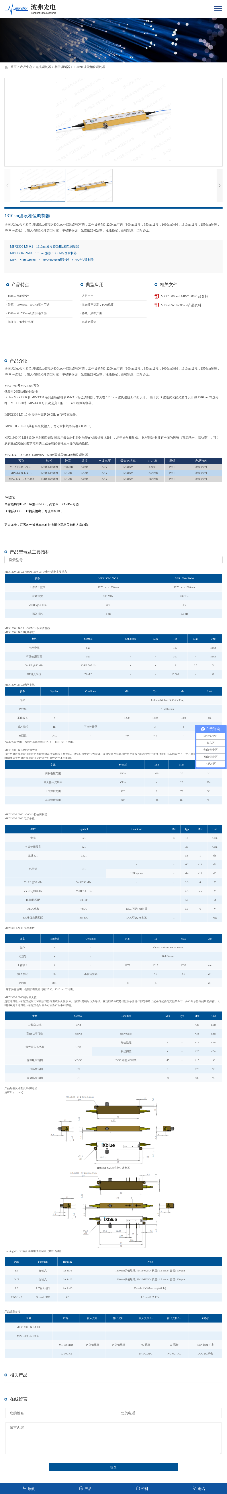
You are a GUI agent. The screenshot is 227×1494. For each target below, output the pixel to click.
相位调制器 (62, 67)
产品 (85, 1488)
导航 (28, 1488)
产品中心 (26, 67)
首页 (13, 67)
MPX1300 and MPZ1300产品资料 (184, 296)
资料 (142, 1488)
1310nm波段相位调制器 (89, 67)
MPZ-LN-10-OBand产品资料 (181, 305)
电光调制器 (43, 67)
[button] (220, 185)
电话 (198, 1488)
